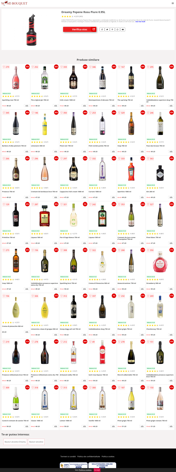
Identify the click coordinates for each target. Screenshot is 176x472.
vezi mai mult (140, 22)
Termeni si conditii (68, 456)
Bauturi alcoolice (36, 442)
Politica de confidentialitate (88, 456)
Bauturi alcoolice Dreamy (15, 442)
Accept (97, 470)
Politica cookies (108, 456)
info (26, 106)
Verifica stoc (84, 29)
